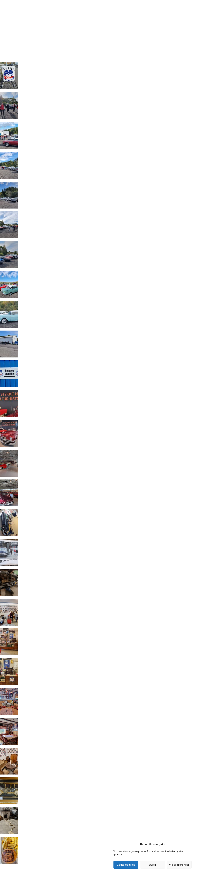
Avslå (152, 864)
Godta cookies (126, 864)
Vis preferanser (179, 864)
